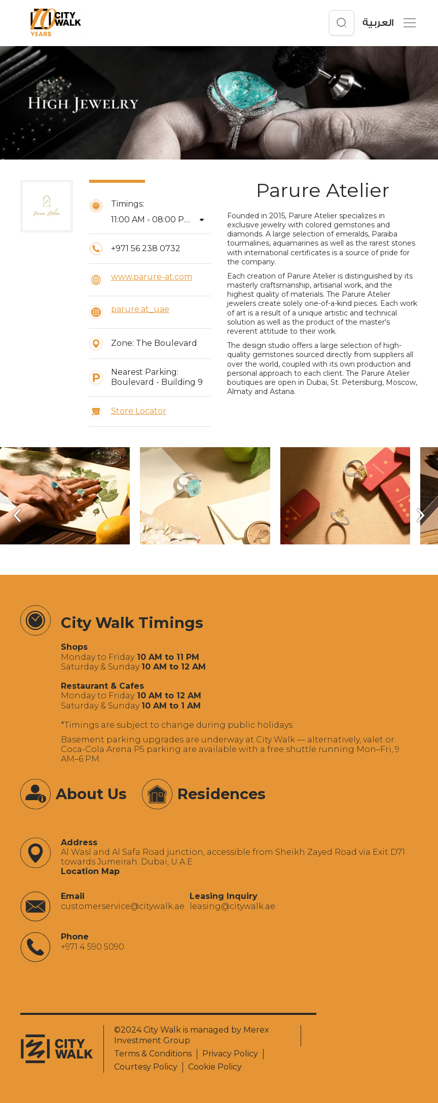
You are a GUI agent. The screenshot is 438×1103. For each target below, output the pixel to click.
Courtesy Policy (145, 1067)
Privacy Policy (230, 1053)
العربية (377, 23)
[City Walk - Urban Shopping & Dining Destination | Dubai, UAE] (55, 23)
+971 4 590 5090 (92, 947)
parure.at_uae (140, 309)
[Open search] (341, 22)
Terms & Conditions (153, 1053)
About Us (91, 794)
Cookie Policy (215, 1067)
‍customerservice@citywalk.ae (123, 906)
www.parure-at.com (151, 277)
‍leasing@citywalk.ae (232, 906)
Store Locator (138, 411)
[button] (407, 23)
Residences (221, 794)
